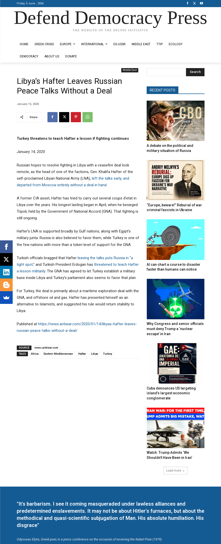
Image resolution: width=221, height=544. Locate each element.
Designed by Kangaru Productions (36, 34)
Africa (35, 353)
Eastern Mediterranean (58, 353)
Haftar (82, 353)
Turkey (107, 353)
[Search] (195, 72)
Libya (94, 353)
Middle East (129, 70)
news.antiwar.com (46, 347)
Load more (175, 452)
